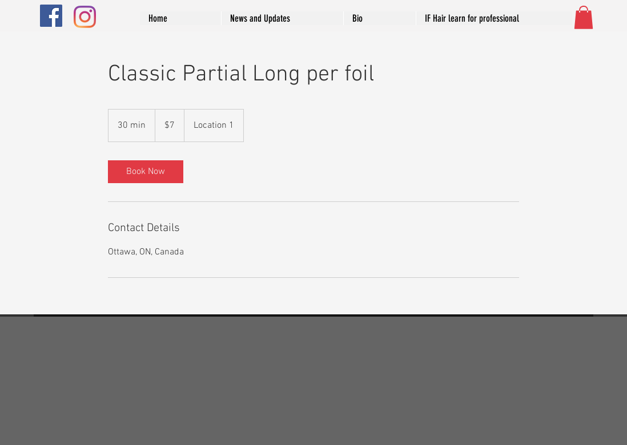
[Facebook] (51, 16)
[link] (145, 171)
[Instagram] (85, 17)
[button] (583, 17)
